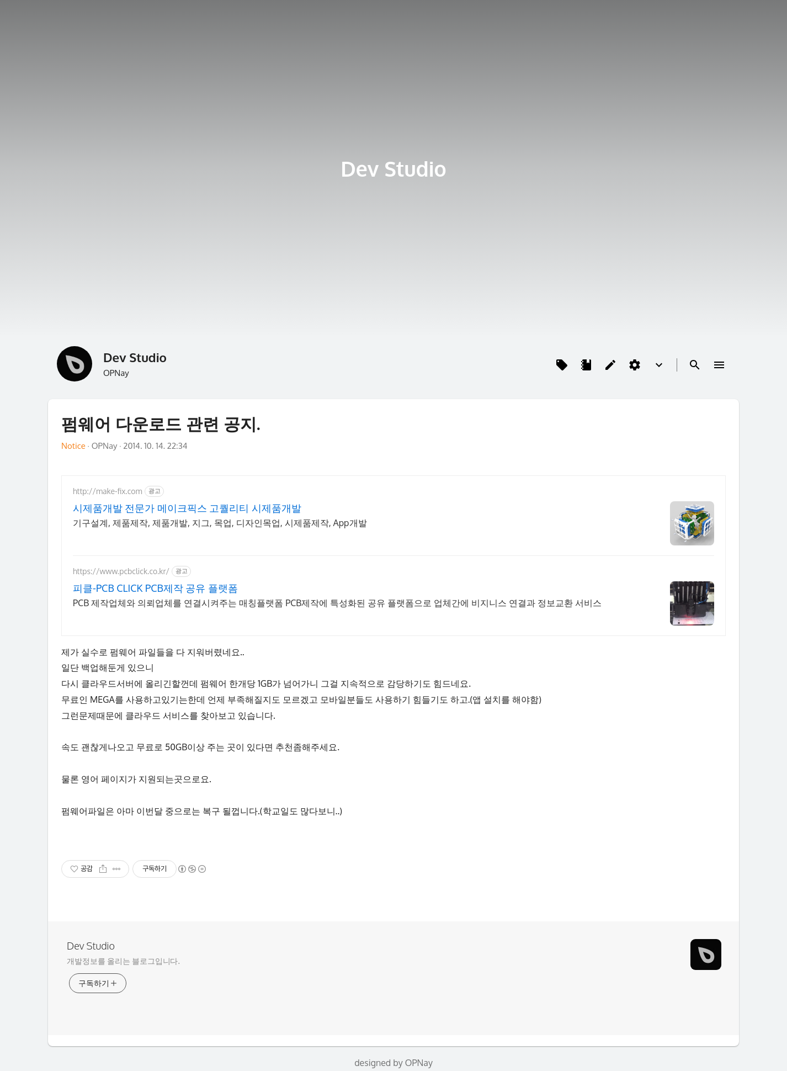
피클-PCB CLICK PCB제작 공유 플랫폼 (155, 588)
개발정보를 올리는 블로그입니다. (123, 961)
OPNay (419, 1062)
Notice (73, 446)
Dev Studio (393, 169)
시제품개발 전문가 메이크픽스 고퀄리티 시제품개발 (187, 508)
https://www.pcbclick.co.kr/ (121, 571)
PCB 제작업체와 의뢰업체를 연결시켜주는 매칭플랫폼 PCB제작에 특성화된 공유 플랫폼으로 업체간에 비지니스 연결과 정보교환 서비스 (337, 602)
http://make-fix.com (107, 491)
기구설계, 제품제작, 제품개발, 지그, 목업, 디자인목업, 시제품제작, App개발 (220, 522)
